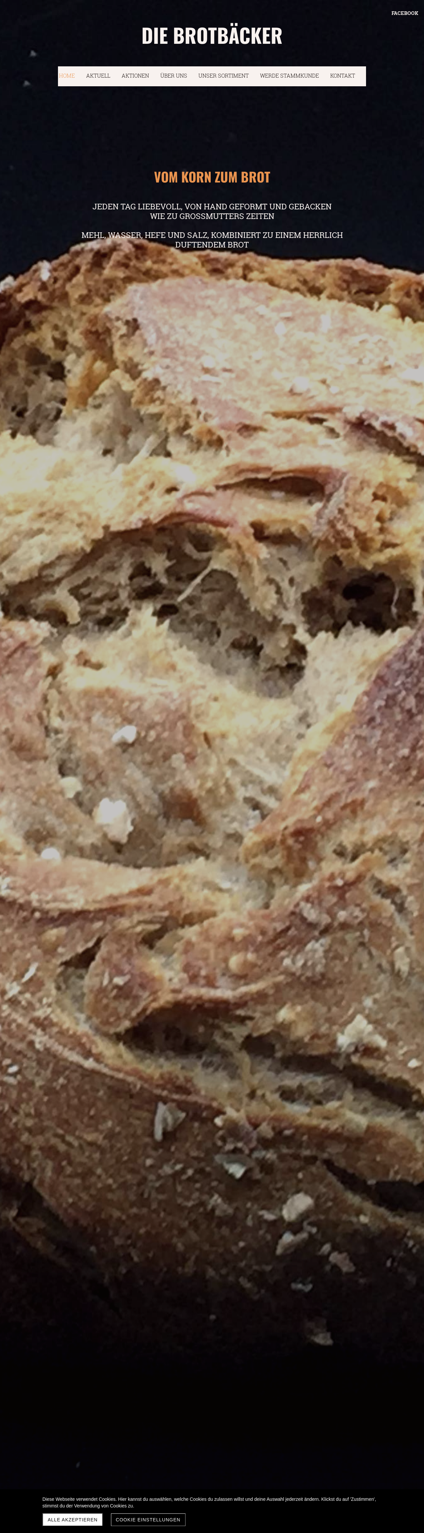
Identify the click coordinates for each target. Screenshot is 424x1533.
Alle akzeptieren (73, 1519)
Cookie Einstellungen (148, 1519)
